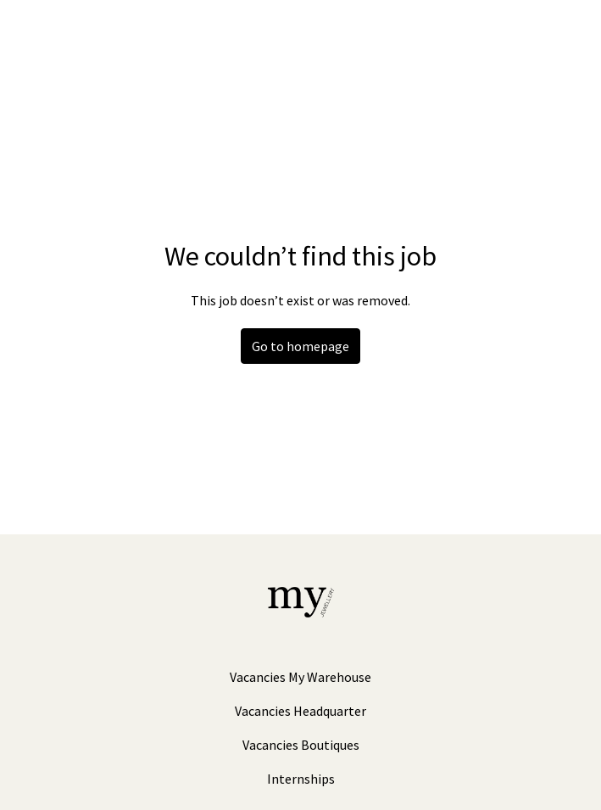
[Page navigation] (563, 34)
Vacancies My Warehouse (300, 676)
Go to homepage (300, 346)
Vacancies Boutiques (300, 744)
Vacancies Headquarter (300, 710)
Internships (301, 778)
